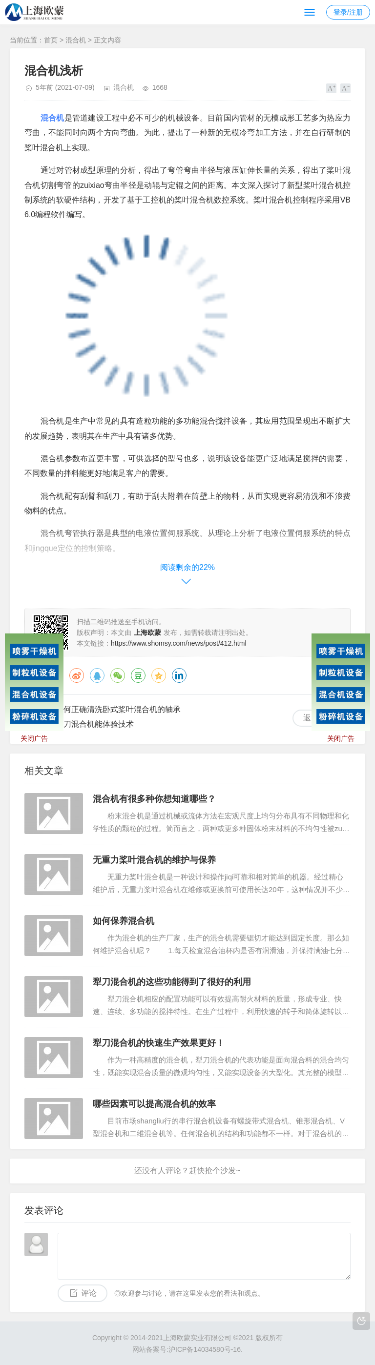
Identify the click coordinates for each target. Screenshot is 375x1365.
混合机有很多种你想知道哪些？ (154, 799)
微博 (76, 675)
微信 (117, 675)
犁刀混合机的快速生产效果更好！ (159, 1043)
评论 (89, 1293)
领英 (179, 675)
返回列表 (318, 717)
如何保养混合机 (123, 921)
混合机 (75, 40)
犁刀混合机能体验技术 (95, 724)
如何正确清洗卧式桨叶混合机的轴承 (118, 709)
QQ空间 (158, 675)
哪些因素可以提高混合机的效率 (154, 1104)
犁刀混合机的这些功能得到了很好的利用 (172, 982)
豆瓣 (138, 675)
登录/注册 (348, 12)
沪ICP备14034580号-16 (204, 1349)
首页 (51, 40)
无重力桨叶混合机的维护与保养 (154, 860)
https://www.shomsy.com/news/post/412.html (179, 643)
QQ (97, 675)
